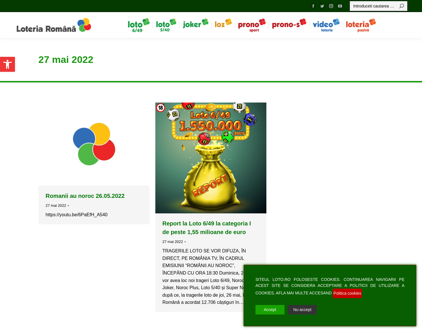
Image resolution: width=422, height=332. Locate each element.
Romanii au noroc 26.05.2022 (85, 196)
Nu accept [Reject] (302, 309)
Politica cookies (347, 293)
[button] (7, 64)
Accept (270, 309)
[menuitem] (139, 25)
